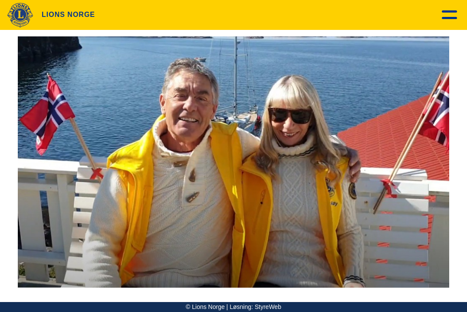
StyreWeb (268, 306)
